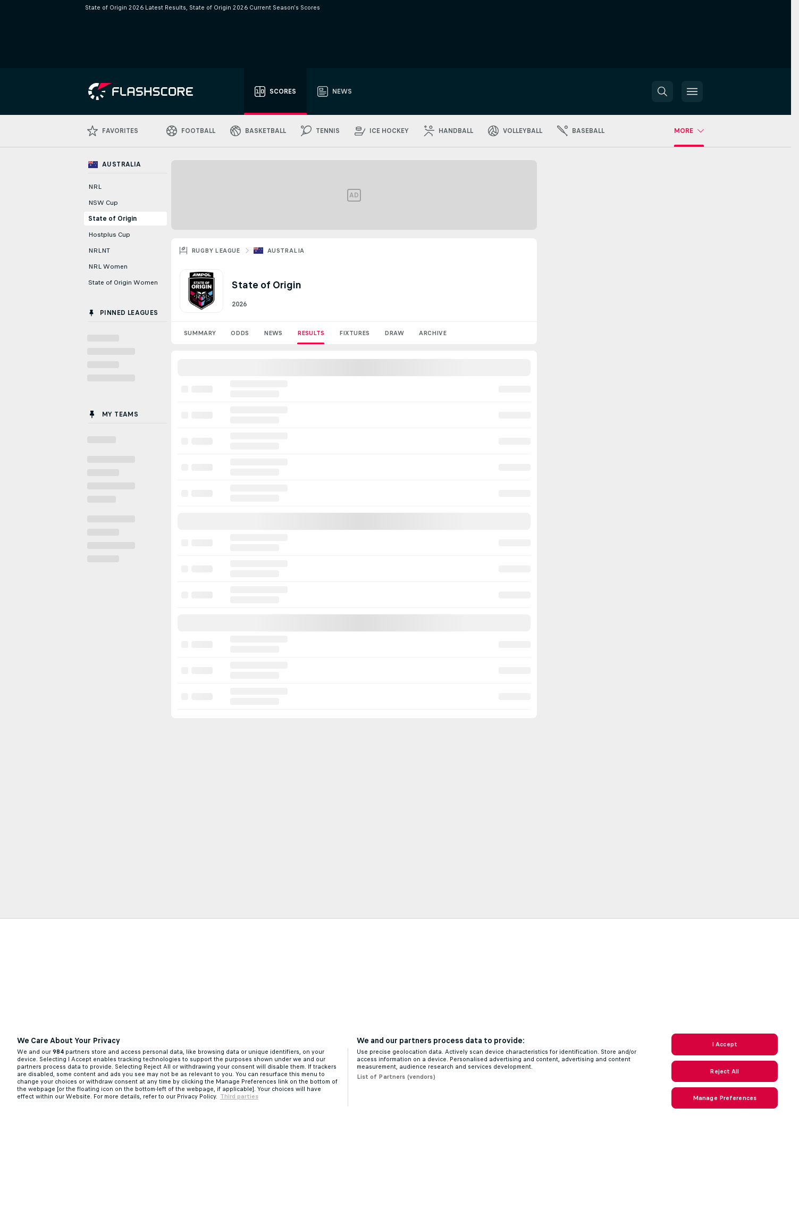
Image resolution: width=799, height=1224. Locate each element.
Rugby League (215, 250)
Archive (433, 333)
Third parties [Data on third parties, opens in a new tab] (239, 1096)
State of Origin (112, 218)
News (273, 333)
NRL (95, 186)
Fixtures (354, 333)
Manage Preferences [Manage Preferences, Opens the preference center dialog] (724, 1098)
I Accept (724, 1044)
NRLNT (99, 250)
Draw (394, 333)
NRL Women (108, 266)
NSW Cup (103, 202)
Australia (286, 250)
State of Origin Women (123, 282)
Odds (240, 333)
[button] (662, 91)
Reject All (724, 1071)
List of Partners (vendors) (396, 1076)
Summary (200, 333)
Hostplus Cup (109, 234)
